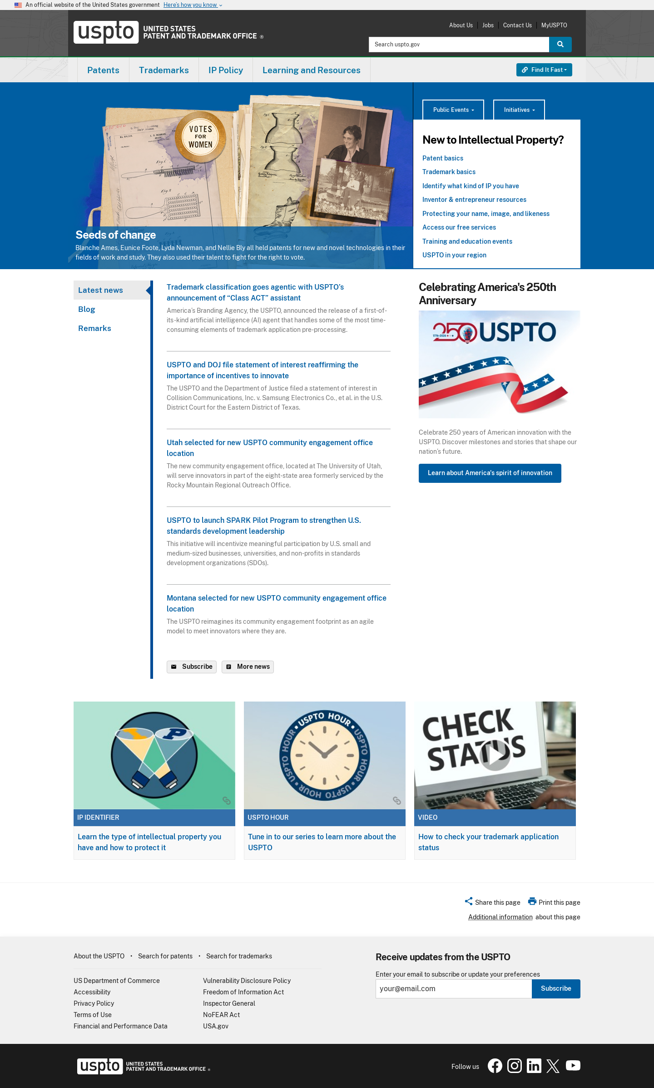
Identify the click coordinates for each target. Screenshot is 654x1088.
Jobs (488, 25)
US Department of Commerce (117, 980)
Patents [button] (103, 70)
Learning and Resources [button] (312, 70)
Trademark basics (449, 171)
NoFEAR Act (221, 1014)
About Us (461, 25)
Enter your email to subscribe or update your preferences (458, 974)
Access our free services (459, 227)
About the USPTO (99, 956)
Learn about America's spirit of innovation (490, 472)
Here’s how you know (193, 5)
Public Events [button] (451, 110)
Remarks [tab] (94, 328)
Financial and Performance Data (121, 1026)
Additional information (500, 917)
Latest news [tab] (100, 290)
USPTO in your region (454, 255)
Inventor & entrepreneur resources (474, 199)
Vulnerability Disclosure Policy (247, 980)
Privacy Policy (94, 1003)
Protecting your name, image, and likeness (486, 213)
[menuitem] (103, 69)
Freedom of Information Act (243, 992)
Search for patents (165, 956)
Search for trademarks (239, 956)
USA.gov (215, 1026)
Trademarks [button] (164, 70)
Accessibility (92, 992)
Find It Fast (542, 69)
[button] (492, 904)
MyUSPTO (554, 25)
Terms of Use (93, 1014)
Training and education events (467, 241)
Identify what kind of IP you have (470, 186)
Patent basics (442, 158)
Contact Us (517, 25)
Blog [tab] (86, 309)
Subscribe (556, 988)
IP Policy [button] (225, 70)
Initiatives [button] (517, 110)
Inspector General (229, 1003)
